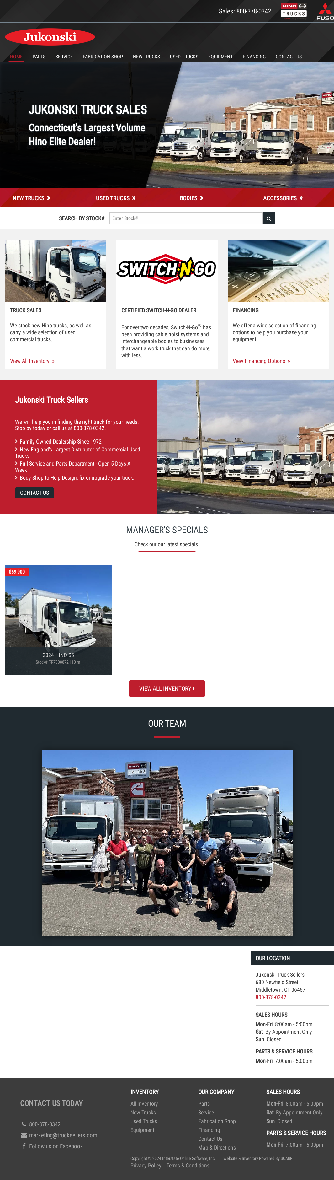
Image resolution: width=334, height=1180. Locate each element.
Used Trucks (184, 57)
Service (64, 57)
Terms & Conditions (188, 1165)
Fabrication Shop (103, 57)
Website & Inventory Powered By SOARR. (258, 1158)
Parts (39, 57)
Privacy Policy (146, 1165)
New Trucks (146, 57)
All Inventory (144, 1104)
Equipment (220, 57)
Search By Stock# (81, 218)
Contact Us (289, 57)
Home (16, 57)
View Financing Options (259, 361)
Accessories (280, 198)
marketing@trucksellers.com (58, 1135)
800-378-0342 (89, 428)
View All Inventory (30, 361)
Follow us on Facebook (51, 1146)
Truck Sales (25, 310)
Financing (254, 57)
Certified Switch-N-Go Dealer (158, 310)
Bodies (188, 198)
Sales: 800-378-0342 (245, 11)
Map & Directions (217, 1148)
